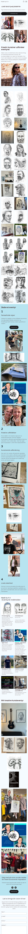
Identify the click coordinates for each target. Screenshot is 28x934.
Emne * (3, 920)
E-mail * (3, 916)
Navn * (3, 912)
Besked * (3, 925)
